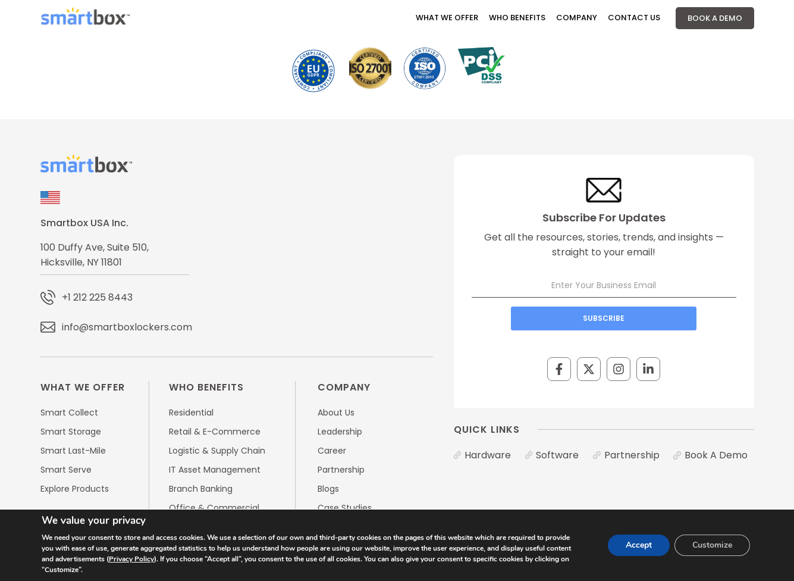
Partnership (632, 455)
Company (576, 17)
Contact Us (634, 17)
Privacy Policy (131, 559)
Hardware (488, 455)
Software (557, 455)
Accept (639, 545)
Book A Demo (715, 18)
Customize (712, 545)
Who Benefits (517, 17)
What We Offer (447, 17)
